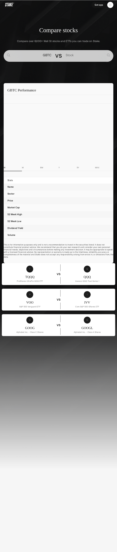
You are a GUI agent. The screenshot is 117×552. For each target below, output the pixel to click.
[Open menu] (110, 5)
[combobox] (31, 55)
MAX (97, 168)
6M (41, 168)
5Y (78, 168)
